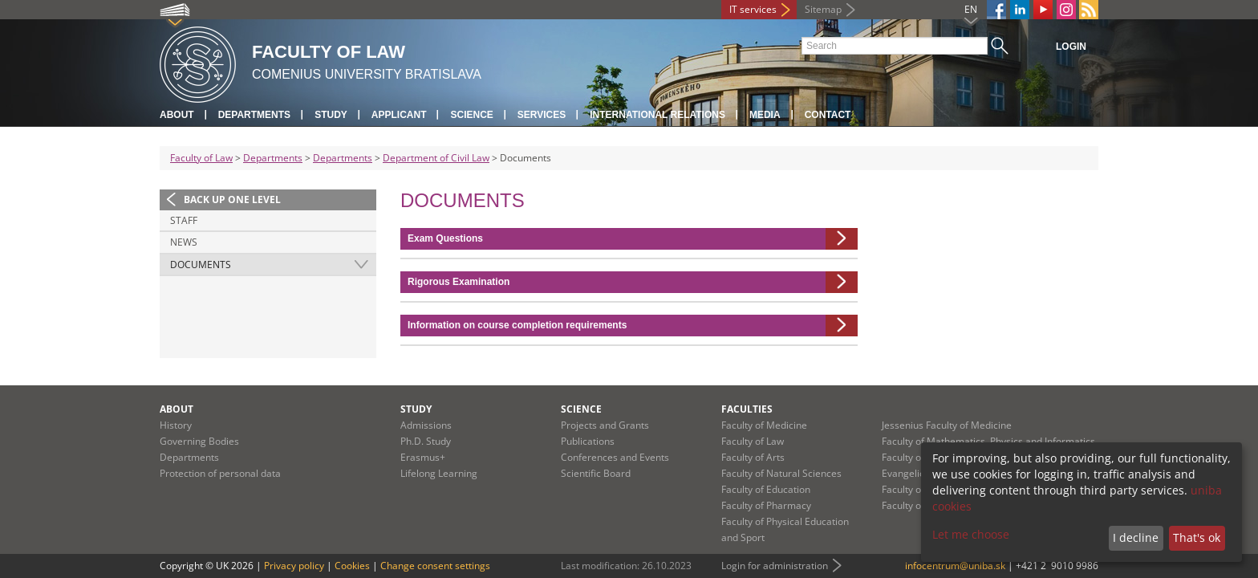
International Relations (657, 114)
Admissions (426, 425)
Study (330, 114)
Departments (254, 114)
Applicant (399, 114)
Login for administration (774, 565)
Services (541, 114)
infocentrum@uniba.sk (955, 565)
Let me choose (970, 534)
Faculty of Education (765, 489)
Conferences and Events (615, 457)
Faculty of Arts (753, 457)
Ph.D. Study (425, 441)
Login (1071, 46)
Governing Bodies (199, 441)
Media (765, 114)
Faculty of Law (201, 158)
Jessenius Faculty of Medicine (947, 425)
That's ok (1196, 537)
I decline (1136, 537)
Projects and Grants (605, 425)
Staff (183, 220)
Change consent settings (435, 565)
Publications (588, 441)
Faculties (747, 409)
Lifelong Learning (438, 473)
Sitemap (823, 9)
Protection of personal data (220, 473)
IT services (753, 9)
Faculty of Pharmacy (766, 505)
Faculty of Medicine (764, 425)
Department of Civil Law (436, 158)
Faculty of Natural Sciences (781, 473)
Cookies (352, 565)
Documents (200, 264)
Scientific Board (596, 473)
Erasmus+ (422, 457)
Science (471, 114)
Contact (828, 114)
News (183, 242)
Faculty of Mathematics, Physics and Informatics (988, 441)
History (176, 425)
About (177, 114)
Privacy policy (294, 565)
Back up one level (232, 199)
